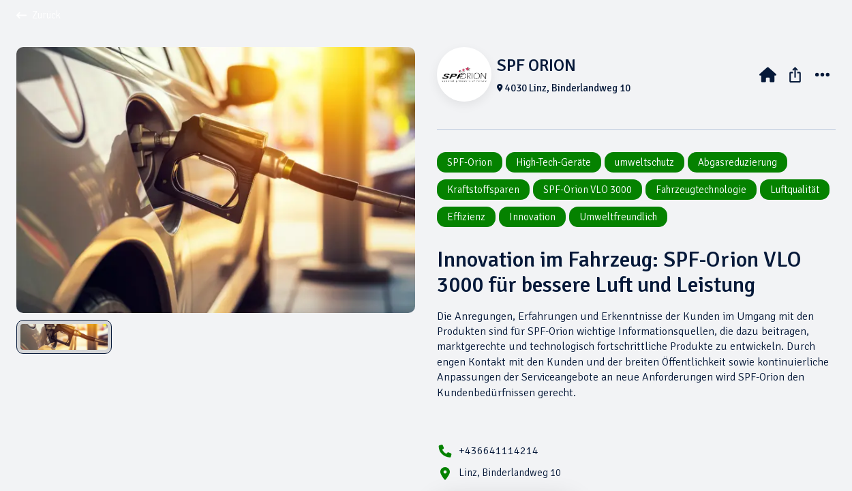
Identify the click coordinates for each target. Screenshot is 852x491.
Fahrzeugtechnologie (701, 189)
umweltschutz (644, 162)
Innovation (532, 217)
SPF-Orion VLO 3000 (587, 189)
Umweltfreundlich (618, 217)
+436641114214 (498, 451)
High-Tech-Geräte (553, 162)
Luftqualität (794, 189)
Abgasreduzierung (737, 162)
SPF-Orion (469, 162)
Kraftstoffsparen (483, 189)
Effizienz (466, 217)
